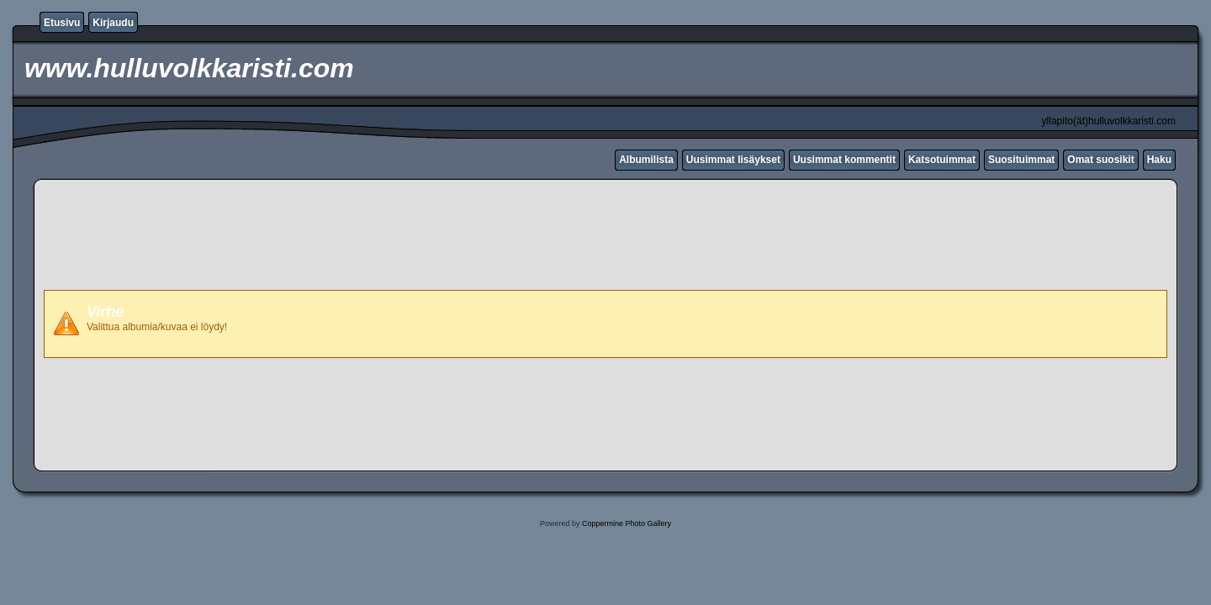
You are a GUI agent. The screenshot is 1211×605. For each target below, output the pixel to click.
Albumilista (646, 160)
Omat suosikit (1100, 160)
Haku (1159, 160)
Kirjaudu (113, 23)
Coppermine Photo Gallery (626, 523)
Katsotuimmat (942, 160)
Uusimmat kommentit (844, 160)
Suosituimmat (1021, 160)
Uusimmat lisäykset (733, 160)
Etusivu (62, 23)
